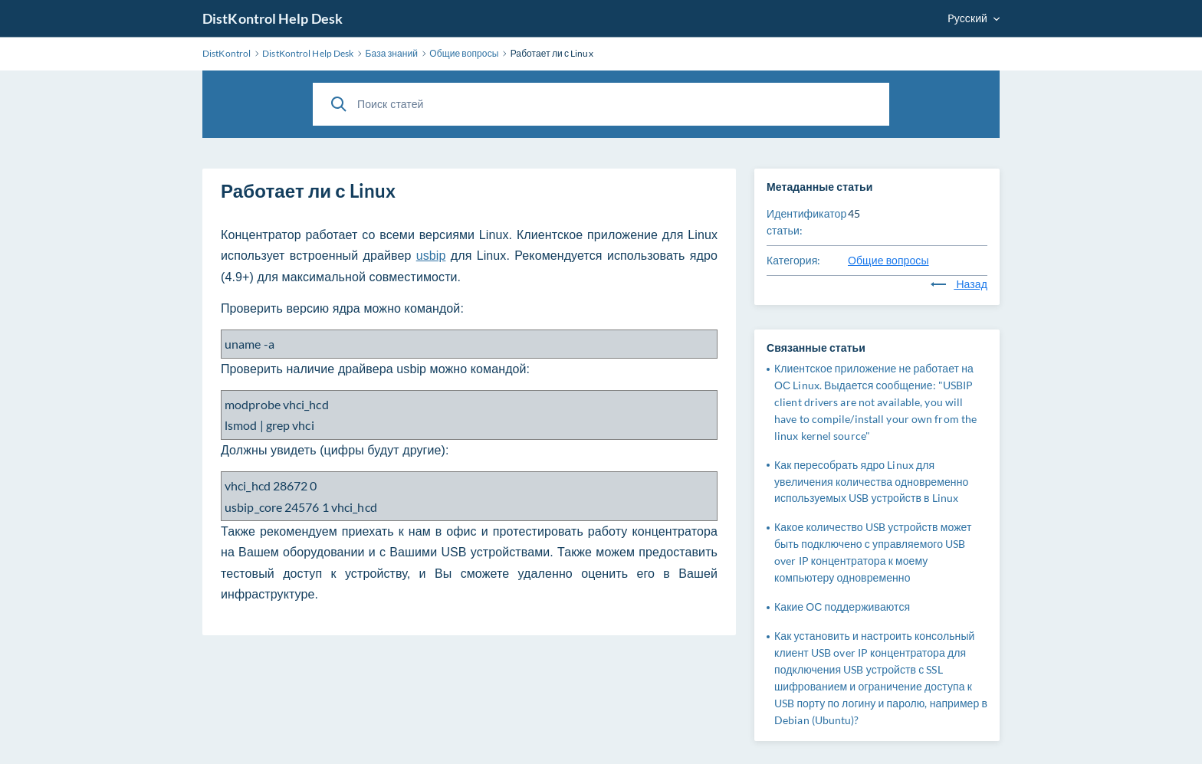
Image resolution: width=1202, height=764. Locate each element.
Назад (959, 283)
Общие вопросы (888, 260)
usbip (431, 255)
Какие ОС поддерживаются (842, 606)
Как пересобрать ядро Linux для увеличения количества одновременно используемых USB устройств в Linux (871, 481)
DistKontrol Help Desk (272, 18)
